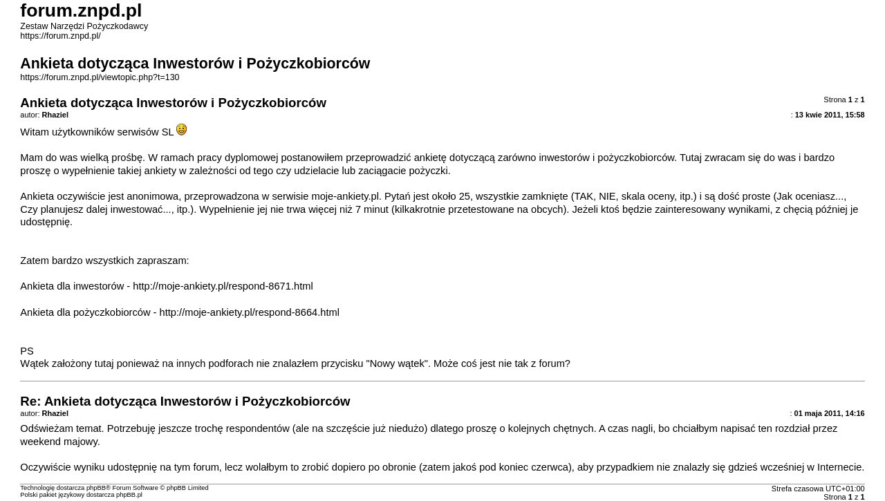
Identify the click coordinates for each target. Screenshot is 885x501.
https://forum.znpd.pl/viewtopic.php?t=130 (99, 77)
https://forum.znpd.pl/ (60, 36)
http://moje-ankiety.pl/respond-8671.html (223, 286)
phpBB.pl (129, 494)
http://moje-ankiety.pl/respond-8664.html (249, 312)
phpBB (96, 487)
